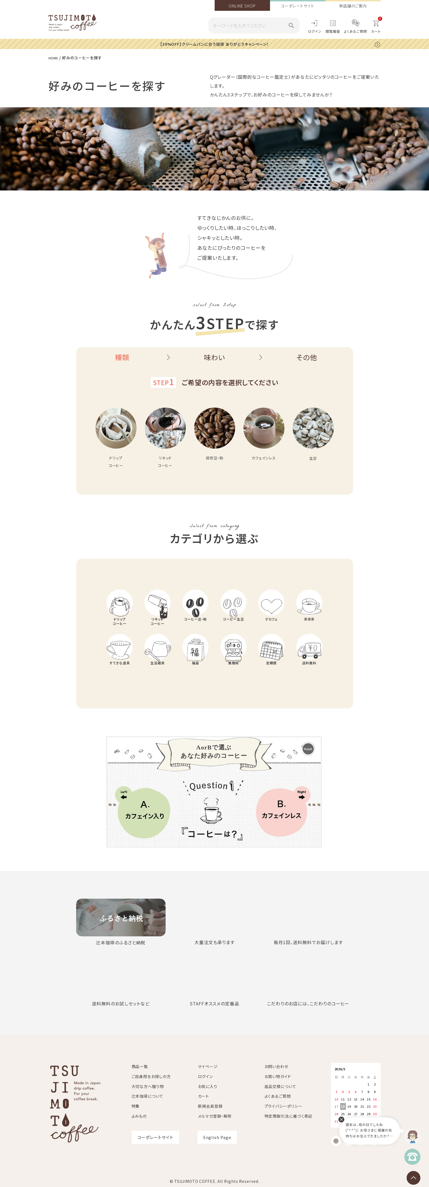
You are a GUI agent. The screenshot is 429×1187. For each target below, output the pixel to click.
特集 (136, 1106)
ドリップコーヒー (119, 628)
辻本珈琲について (147, 1096)
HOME (54, 57)
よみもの (139, 1116)
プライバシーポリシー (283, 1106)
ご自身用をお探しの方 (151, 1076)
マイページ (208, 1066)
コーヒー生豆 (233, 625)
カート (203, 1096)
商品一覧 (140, 1066)
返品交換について (280, 1086)
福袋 (195, 677)
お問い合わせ (276, 1066)
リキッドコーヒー (157, 628)
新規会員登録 (210, 1106)
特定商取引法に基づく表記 (288, 1116)
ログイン (315, 31)
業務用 (233, 677)
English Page (217, 1137)
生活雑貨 (157, 677)
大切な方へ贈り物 (148, 1086)
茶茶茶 (309, 625)
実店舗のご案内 (353, 6)
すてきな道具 (119, 677)
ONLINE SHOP (242, 6)
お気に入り (208, 1086)
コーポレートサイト (297, 6)
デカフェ (271, 625)
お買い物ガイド (277, 1076)
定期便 (271, 677)
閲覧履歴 (333, 31)
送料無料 (309, 677)
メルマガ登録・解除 (215, 1116)
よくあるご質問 (355, 31)
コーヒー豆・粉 (195, 625)
